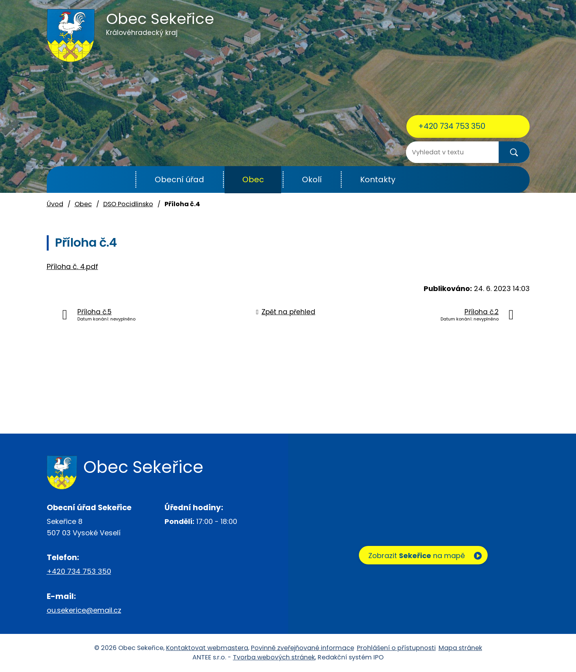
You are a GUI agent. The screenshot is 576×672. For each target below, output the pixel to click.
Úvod (116, 179)
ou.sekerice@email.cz (84, 610)
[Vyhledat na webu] (437, 152)
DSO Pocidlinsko (128, 204)
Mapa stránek (460, 647)
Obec (253, 179)
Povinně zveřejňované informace (302, 647)
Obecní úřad (179, 179)
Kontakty (377, 179)
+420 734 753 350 (451, 126)
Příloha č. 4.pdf (72, 266)
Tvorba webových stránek (274, 657)
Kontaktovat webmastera (207, 647)
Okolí (312, 179)
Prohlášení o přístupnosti (396, 647)
